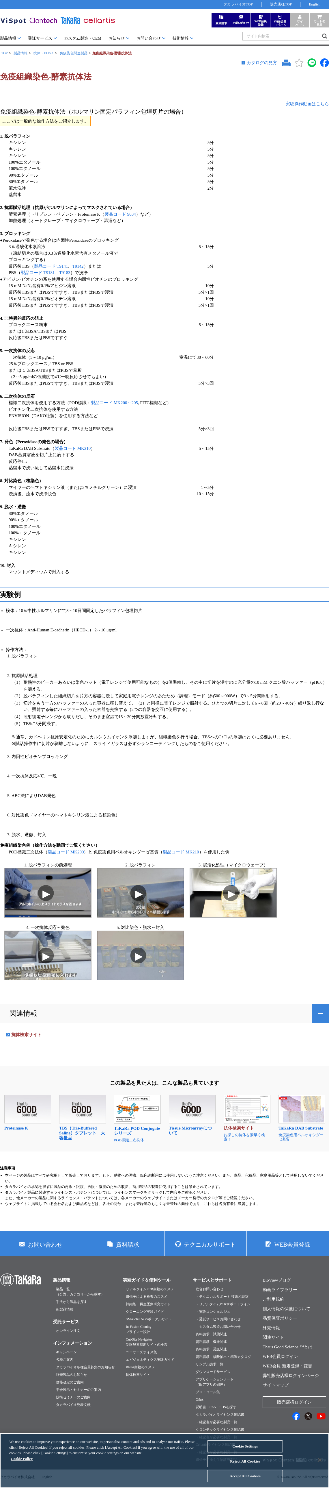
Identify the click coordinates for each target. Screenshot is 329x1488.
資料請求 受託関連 (211, 1349)
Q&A (199, 1400)
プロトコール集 (208, 1392)
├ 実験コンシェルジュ (213, 1312)
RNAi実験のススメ (140, 1367)
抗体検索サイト (138, 1375)
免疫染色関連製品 (73, 53)
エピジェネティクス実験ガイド (150, 1360)
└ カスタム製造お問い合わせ (218, 1327)
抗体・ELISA (43, 53)
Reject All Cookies (245, 1466)
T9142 (77, 266)
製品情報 (8, 38)
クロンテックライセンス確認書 (220, 1430)
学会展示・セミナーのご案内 (78, 1390)
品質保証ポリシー (280, 1318)
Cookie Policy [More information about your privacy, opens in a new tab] (22, 1463)
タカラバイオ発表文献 (73, 1405)
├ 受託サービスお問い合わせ (218, 1319)
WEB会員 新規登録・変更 (287, 1366)
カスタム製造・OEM (82, 38)
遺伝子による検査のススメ (146, 1297)
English (314, 4)
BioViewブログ (277, 1280)
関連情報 (23, 1013)
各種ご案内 (64, 1360)
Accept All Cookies (245, 1481)
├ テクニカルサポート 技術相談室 (222, 1297)
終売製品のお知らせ (71, 1375)
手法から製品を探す (71, 1302)
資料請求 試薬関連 (211, 1334)
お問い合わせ (149, 38)
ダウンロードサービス (213, 1372)
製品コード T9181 (38, 272)
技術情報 (181, 38)
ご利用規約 (273, 1299)
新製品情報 (64, 1309)
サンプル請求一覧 (209, 1364)
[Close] (319, 1465)
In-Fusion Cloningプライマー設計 (138, 1329)
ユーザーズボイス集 (141, 1352)
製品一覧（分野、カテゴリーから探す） (80, 1291)
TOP (4, 53)
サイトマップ (276, 1385)
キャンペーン (66, 1352)
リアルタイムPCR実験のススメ (150, 1289)
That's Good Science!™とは (288, 1347)
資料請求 (127, 1244)
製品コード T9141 (51, 266)
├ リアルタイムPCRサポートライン (223, 1304)
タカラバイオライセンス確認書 (220, 1415)
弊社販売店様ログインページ (291, 1375)
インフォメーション (72, 1343)
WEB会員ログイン (280, 1356)
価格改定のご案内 (70, 1382)
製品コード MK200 (66, 852)
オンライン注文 (68, 1331)
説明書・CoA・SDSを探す (216, 1407)
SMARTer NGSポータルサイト (149, 1319)
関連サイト (273, 1337)
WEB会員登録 (292, 1244)
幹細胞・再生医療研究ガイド (148, 1304)
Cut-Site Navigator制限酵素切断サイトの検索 (146, 1342)
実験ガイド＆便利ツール (147, 1280)
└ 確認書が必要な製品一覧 (216, 1422)
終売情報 (271, 1328)
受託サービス (40, 38)
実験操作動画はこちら (307, 103)
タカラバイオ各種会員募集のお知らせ (85, 1367)
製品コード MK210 (73, 448)
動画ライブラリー (280, 1289)
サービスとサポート (212, 1280)
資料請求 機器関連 (211, 1342)
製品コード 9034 (120, 214)
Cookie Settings (245, 1451)
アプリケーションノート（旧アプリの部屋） (215, 1382)
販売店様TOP (281, 4)
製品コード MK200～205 (114, 402)
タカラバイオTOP (238, 4)
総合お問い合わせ (209, 1289)
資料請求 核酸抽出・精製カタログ (223, 1357)
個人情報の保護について (286, 1308)
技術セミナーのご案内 (73, 1397)
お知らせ (117, 38)
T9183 (64, 272)
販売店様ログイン (294, 1402)
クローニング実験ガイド (145, 1312)
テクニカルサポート (210, 1244)
